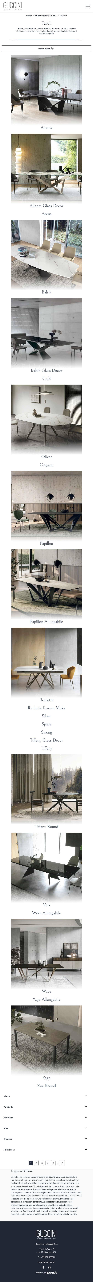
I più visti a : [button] (9, 1149)
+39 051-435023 (48, 1257)
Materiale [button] (8, 1117)
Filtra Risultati (46, 48)
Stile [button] (6, 1128)
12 (61, 1163)
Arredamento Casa (46, 15)
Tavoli (63, 15)
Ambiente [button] (8, 1107)
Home (29, 15)
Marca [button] (7, 1096)
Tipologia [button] (8, 1139)
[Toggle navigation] (88, 6)
